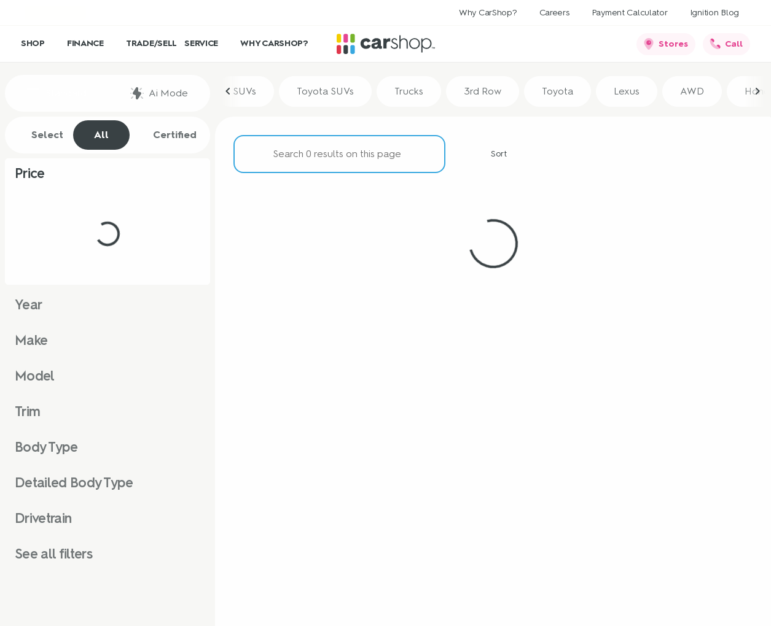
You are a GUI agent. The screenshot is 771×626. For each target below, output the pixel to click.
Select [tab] (40, 135)
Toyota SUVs (325, 93)
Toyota (557, 93)
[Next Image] (757, 93)
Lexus (627, 93)
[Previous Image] (228, 93)
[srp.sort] (492, 156)
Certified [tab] (168, 135)
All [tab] (101, 135)
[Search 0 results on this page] (339, 155)
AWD (692, 93)
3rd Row (482, 93)
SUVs (244, 93)
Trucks (408, 93)
